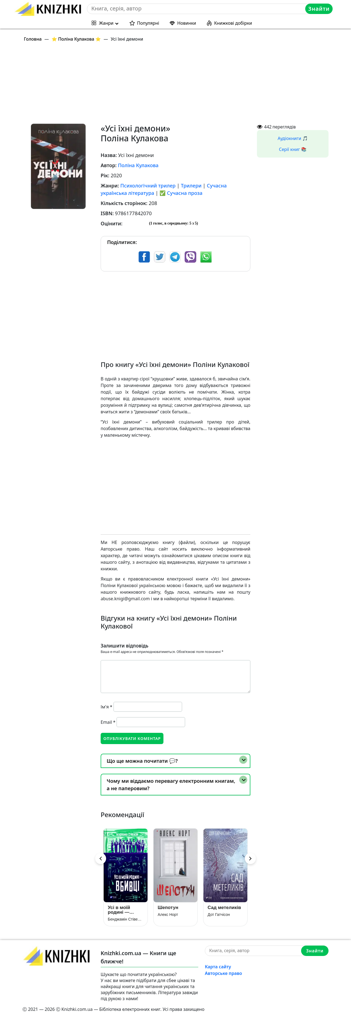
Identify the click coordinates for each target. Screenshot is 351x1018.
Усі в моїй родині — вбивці (119, 910)
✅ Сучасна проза (181, 193)
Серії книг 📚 (293, 149)
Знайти (319, 8)
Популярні (148, 23)
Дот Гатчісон (219, 914)
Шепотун (168, 907)
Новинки (186, 23)
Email (108, 722)
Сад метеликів (224, 907)
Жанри (106, 23)
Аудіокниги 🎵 (293, 138)
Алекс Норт (168, 914)
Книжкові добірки (233, 23)
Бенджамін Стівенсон (125, 919)
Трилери (191, 185)
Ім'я (106, 707)
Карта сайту (218, 967)
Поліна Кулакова (138, 165)
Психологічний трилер (148, 185)
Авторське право (223, 973)
